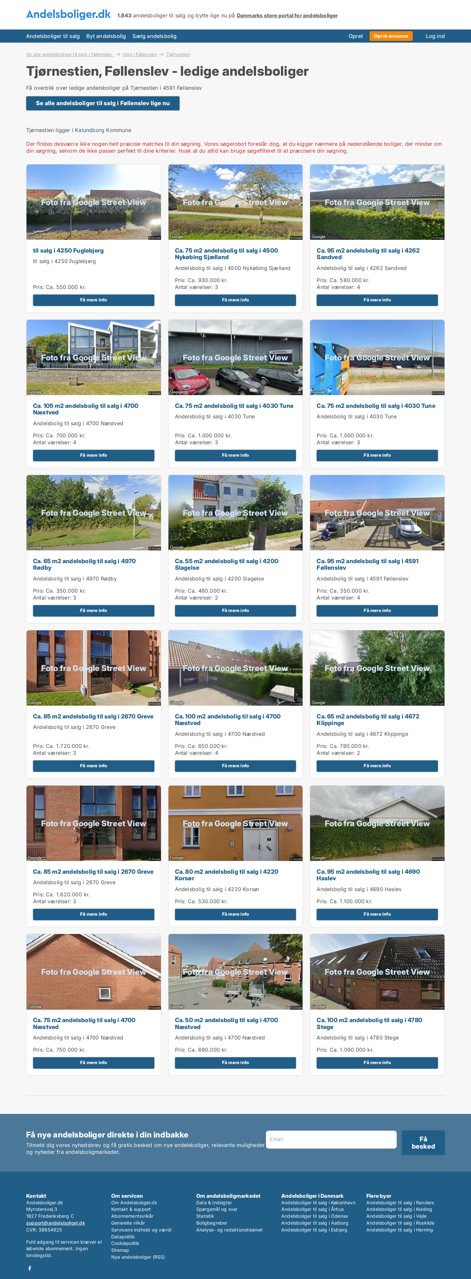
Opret (356, 36)
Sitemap (120, 1250)
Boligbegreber (212, 1223)
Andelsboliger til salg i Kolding (399, 1209)
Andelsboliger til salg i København (318, 1202)
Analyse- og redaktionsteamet (229, 1229)
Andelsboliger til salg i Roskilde (400, 1223)
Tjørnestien (178, 54)
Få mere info (93, 299)
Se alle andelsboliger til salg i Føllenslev (70, 54)
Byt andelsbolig (106, 36)
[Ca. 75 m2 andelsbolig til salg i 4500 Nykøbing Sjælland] (235, 238)
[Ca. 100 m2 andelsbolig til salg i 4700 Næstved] (235, 704)
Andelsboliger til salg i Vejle (396, 1216)
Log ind (435, 36)
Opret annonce (391, 36)
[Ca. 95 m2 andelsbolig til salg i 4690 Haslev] (377, 856)
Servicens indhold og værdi (141, 1229)
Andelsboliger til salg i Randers (400, 1202)
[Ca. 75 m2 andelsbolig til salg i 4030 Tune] (235, 394)
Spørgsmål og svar (216, 1209)
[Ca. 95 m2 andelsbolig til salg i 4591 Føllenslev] (377, 549)
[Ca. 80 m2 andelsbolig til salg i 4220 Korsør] (235, 856)
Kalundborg (89, 130)
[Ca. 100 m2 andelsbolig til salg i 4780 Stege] (377, 1004)
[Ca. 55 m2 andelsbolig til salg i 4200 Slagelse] (235, 549)
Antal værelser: (194, 287)
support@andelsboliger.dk (55, 1223)
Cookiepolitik (125, 1243)
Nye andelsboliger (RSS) (138, 1257)
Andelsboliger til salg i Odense (314, 1216)
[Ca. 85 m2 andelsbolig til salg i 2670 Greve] (93, 704)
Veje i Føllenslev (140, 54)
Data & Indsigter (214, 1202)
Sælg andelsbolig (154, 36)
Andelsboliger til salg (53, 36)
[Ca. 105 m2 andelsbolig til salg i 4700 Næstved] (93, 394)
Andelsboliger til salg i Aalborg (314, 1223)
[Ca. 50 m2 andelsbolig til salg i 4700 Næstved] (235, 1004)
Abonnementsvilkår (132, 1216)
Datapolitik (123, 1236)
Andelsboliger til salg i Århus (312, 1209)
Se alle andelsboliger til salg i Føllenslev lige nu (103, 103)
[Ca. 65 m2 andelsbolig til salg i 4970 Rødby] (93, 549)
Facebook (29, 1268)
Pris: (39, 287)
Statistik (205, 1216)
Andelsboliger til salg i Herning (399, 1229)
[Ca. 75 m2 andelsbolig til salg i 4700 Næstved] (93, 1004)
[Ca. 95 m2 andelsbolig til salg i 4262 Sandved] (377, 238)
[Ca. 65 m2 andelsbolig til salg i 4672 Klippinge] (377, 704)
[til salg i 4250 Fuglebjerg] (93, 238)
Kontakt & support (131, 1209)
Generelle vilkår (128, 1223)
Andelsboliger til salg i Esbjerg (314, 1229)
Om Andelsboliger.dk (134, 1202)
